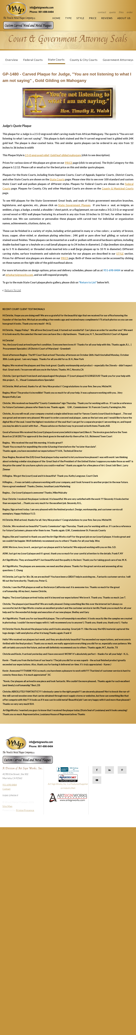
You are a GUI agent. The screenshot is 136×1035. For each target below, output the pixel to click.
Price (92, 18)
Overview (11, 59)
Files (121, 12)
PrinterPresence (25, 810)
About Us (123, 18)
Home (56, 18)
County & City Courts (83, 59)
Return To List (12, 290)
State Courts (56, 59)
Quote (112, 12)
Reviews (107, 18)
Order (130, 12)
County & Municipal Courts (117, 188)
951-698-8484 (10, 784)
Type (68, 18)
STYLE (120, 253)
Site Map (7, 806)
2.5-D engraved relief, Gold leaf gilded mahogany (53, 155)
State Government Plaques (74, 205)
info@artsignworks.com (19, 274)
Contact (102, 12)
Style (80, 18)
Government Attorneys (118, 59)
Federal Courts (33, 59)
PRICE (68, 162)
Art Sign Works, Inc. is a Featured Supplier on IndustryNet (68, 782)
